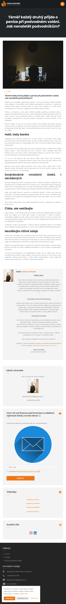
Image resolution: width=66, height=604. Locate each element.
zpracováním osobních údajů (29, 471)
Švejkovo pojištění (33, 507)
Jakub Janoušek (29, 271)
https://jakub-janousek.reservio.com (45, 345)
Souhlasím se (14, 471)
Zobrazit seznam (33, 511)
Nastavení (34, 598)
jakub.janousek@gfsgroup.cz (16, 580)
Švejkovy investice (33, 503)
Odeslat (20, 478)
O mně (7, 554)
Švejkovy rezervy (33, 500)
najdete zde (23, 594)
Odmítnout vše (22, 598)
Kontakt (7, 557)
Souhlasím (9, 598)
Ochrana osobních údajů (13, 561)
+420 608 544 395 (13, 576)
